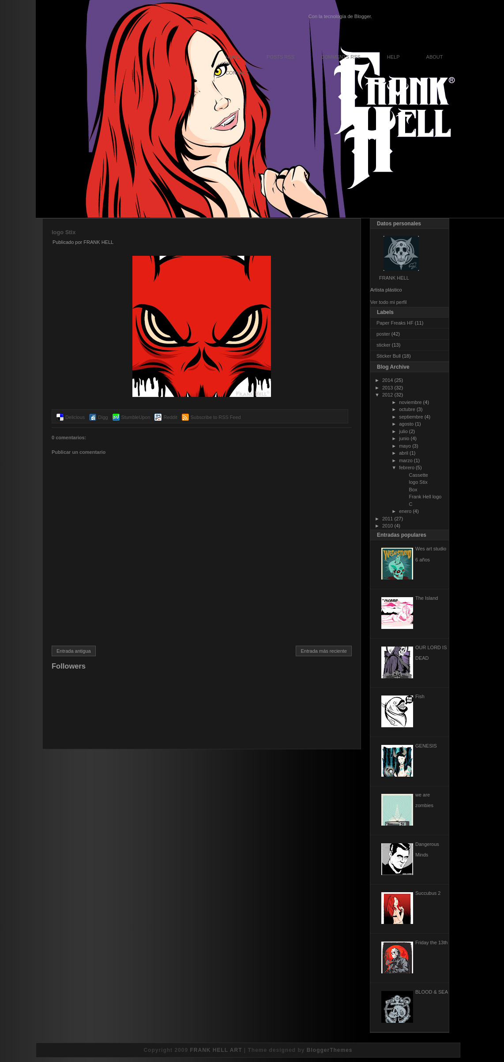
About (434, 57)
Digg (103, 417)
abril (403, 453)
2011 (387, 518)
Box (413, 489)
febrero (406, 467)
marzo (406, 460)
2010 (387, 525)
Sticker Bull (388, 356)
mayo (405, 446)
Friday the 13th (431, 942)
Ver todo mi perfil (388, 302)
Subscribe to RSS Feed (216, 417)
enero (405, 511)
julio (403, 431)
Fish (420, 696)
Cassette (418, 475)
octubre (407, 409)
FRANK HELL (394, 277)
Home (233, 57)
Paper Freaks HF (395, 322)
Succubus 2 (427, 893)
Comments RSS (341, 57)
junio (404, 438)
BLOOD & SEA (431, 992)
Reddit (170, 417)
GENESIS (426, 745)
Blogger (362, 16)
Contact (237, 72)
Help (393, 57)
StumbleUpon (135, 417)
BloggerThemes (330, 1050)
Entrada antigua (73, 651)
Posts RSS (280, 57)
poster (383, 334)
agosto (406, 423)
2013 (387, 387)
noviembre (410, 402)
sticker (383, 345)
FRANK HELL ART (216, 1050)
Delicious (75, 417)
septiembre (411, 416)
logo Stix (63, 232)
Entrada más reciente (324, 651)
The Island (426, 598)
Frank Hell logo (425, 496)
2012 (387, 394)
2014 (387, 380)
